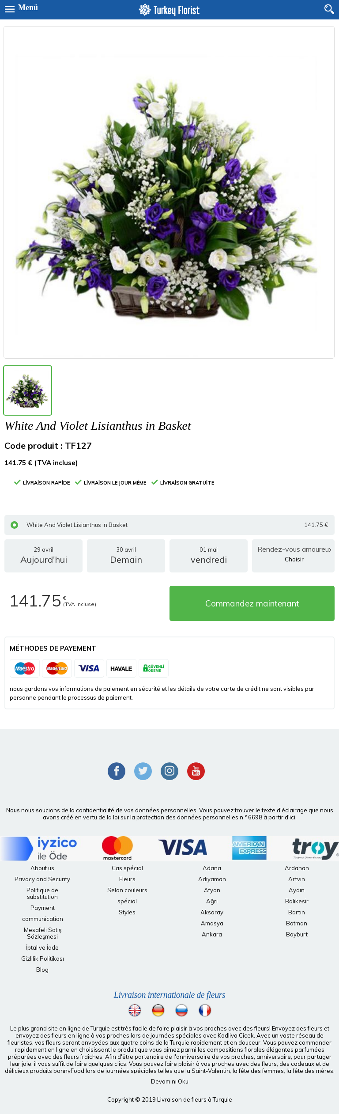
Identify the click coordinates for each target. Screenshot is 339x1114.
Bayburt (297, 934)
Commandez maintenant (252, 603)
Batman (296, 923)
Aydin (297, 890)
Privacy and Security (42, 879)
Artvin (296, 879)
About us (42, 867)
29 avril (43, 559)
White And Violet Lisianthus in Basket (169, 525)
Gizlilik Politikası (42, 958)
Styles (127, 912)
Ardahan (297, 867)
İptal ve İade (42, 947)
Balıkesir (297, 901)
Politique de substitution (42, 893)
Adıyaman (212, 879)
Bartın (296, 912)
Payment (42, 907)
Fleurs (127, 879)
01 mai (209, 559)
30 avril (126, 559)
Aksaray (211, 912)
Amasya (212, 923)
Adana (212, 867)
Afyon (212, 890)
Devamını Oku (169, 1081)
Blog (42, 969)
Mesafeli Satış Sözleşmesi (42, 933)
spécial (127, 901)
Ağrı (212, 901)
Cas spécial (127, 867)
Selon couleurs (127, 890)
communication (42, 918)
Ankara (212, 934)
